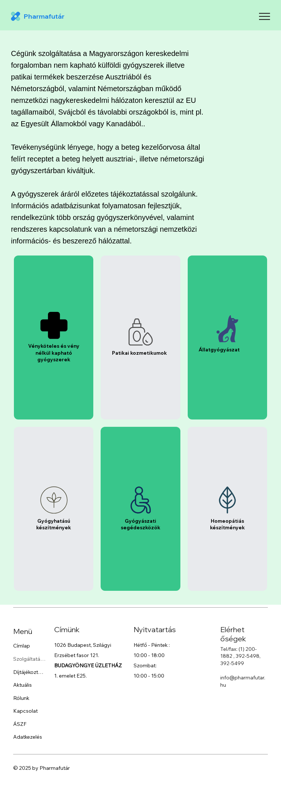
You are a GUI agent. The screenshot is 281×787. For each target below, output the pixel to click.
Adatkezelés (27, 737)
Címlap (21, 645)
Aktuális (22, 684)
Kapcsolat (25, 711)
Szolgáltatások (29, 658)
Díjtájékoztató (29, 671)
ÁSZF (19, 723)
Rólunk (21, 697)
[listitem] (53, 337)
